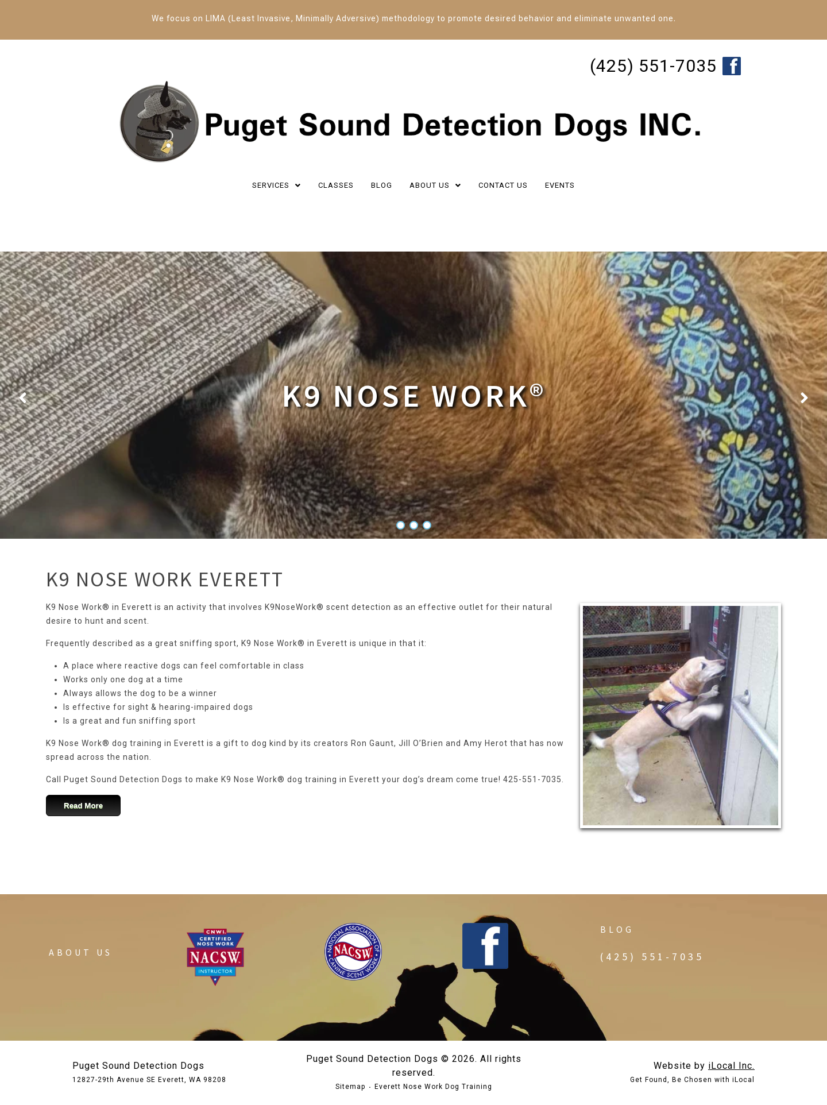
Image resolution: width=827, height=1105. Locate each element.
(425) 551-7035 (653, 66)
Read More (83, 805)
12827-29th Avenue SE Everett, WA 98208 (149, 1080)
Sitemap (350, 1087)
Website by (704, 1065)
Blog (617, 929)
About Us (81, 952)
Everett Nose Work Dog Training (433, 1087)
